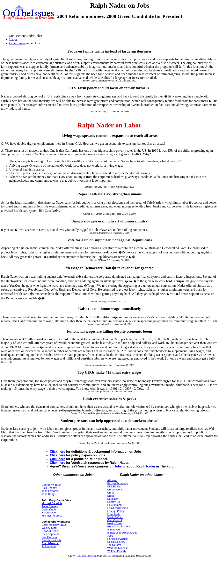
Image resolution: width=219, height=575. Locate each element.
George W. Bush (51, 484)
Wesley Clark (49, 527)
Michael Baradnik (52, 503)
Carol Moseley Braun (54, 524)
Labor (13, 39)
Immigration (114, 529)
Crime (111, 492)
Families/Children (117, 508)
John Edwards (50, 491)
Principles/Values (117, 538)
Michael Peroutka (52, 515)
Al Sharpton (49, 546)
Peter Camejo (50, 506)
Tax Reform (114, 544)
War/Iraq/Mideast (117, 548)
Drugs (111, 495)
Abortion (112, 480)
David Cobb (49, 509)
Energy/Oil (113, 501)
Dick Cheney (49, 487)
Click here (57, 451)
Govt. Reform (115, 517)
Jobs (118, 466)
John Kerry (48, 494)
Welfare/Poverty (116, 551)
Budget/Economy (117, 483)
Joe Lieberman (50, 543)
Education (113, 498)
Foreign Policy (115, 511)
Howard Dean (50, 531)
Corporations (115, 489)
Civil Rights (114, 486)
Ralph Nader (145, 466)
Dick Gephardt (50, 534)
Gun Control (114, 520)
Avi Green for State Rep (85, 556)
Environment (114, 504)
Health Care (114, 523)
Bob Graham (49, 537)
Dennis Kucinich (51, 540)
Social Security (116, 541)
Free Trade (114, 514)
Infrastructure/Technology (122, 532)
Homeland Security (118, 526)
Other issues (17, 43)
